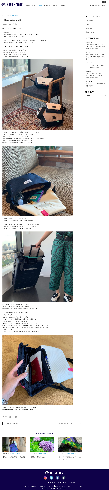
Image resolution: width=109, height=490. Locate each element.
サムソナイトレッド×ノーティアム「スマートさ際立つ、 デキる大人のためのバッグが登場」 (95, 75)
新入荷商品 (89, 28)
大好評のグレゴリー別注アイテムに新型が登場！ (96, 85)
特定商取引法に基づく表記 (62, 486)
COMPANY (62, 5)
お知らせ (88, 24)
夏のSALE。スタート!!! (12, 423)
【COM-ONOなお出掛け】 (38, 457)
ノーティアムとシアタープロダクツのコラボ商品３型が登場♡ (96, 66)
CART (105, 5)
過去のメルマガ (14, 16)
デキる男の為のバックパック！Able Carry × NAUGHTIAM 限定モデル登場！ (96, 57)
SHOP (55, 5)
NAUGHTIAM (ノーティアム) (12, 4)
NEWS (28, 5)
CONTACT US (43, 486)
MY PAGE (97, 5)
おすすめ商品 (89, 20)
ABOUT (34, 5)
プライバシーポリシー (78, 486)
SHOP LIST (34, 486)
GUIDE (92, 5)
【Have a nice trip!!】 (12, 20)
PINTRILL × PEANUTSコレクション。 (68, 423)
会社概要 (51, 486)
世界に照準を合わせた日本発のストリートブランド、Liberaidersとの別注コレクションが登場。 (96, 46)
